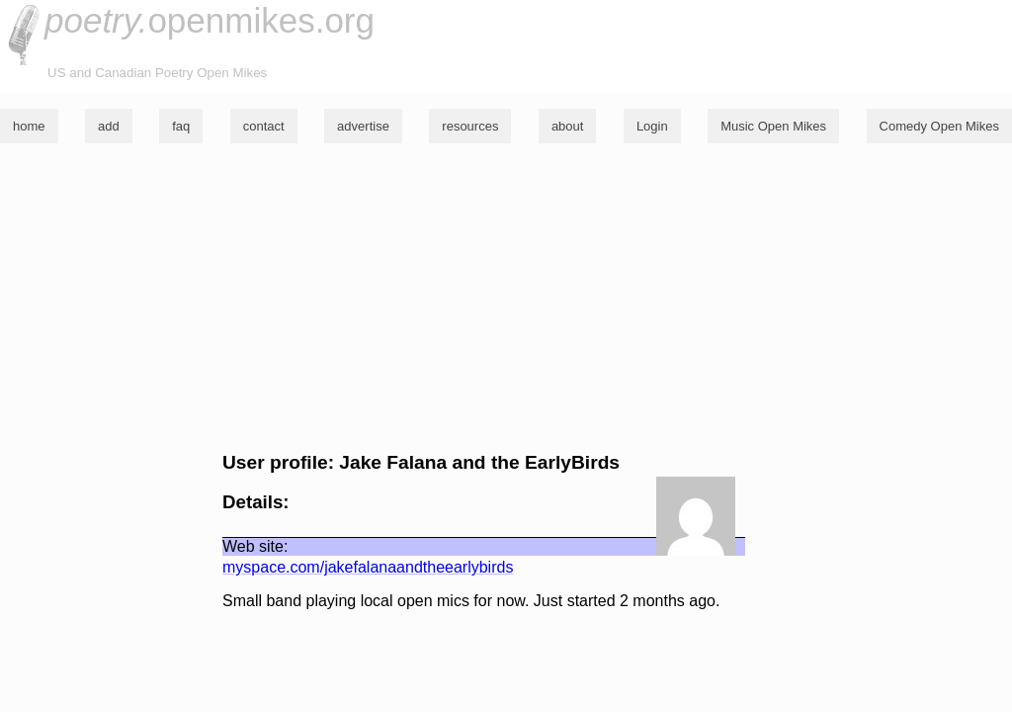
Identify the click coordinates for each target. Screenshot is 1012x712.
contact (264, 126)
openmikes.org (209, 20)
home (29, 126)
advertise (363, 126)
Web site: (255, 546)
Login (652, 126)
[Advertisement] (506, 297)
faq (181, 126)
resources (470, 126)
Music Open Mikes (773, 126)
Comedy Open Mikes (939, 126)
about (567, 126)
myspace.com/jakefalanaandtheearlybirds (367, 567)
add (109, 126)
